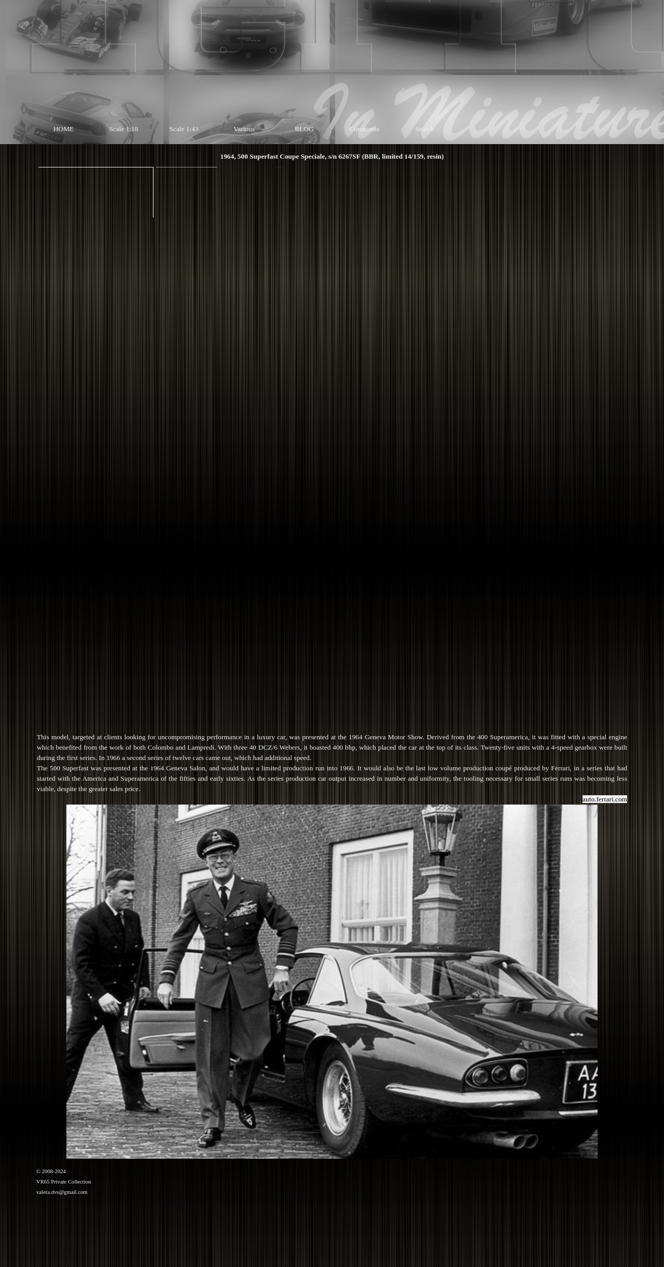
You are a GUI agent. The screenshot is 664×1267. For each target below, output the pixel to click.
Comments (365, 129)
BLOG (304, 129)
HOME (63, 129)
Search (424, 129)
